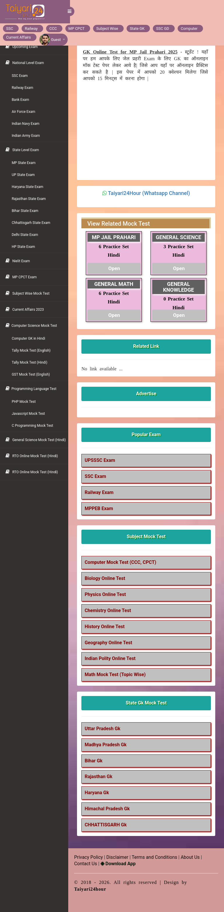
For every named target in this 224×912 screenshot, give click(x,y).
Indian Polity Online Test (111, 658)
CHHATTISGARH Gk (107, 825)
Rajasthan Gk (100, 776)
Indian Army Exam (27, 136)
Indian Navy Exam (27, 124)
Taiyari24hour (92, 889)
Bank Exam (22, 100)
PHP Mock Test (25, 402)
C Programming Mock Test (34, 426)
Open (115, 268)
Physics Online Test (106, 594)
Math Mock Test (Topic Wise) (116, 674)
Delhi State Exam (26, 235)
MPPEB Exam (100, 508)
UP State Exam (24, 175)
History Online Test (106, 626)
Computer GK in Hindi (30, 338)
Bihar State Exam (26, 211)
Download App (119, 863)
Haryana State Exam (29, 187)
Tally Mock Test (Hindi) (31, 362)
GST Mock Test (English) (32, 374)
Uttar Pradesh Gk (104, 728)
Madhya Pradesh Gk (107, 744)
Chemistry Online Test (109, 610)
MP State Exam (25, 163)
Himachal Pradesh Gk (109, 808)
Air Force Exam (25, 112)
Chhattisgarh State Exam (32, 223)
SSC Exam (21, 76)
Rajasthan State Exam (30, 199)
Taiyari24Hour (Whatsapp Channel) (150, 193)
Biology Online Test (106, 578)
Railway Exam (24, 88)
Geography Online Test (110, 642)
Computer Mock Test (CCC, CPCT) (122, 562)
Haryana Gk (98, 792)
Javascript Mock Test (30, 414)
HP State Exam (25, 247)
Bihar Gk (95, 761)
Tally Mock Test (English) (32, 350)
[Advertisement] (146, 130)
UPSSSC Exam (101, 460)
